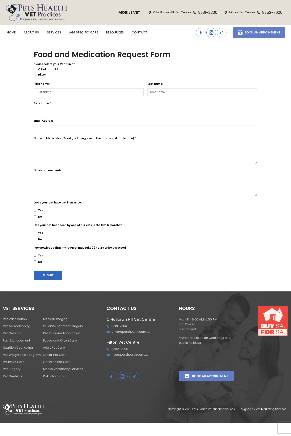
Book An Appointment (259, 32)
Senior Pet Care (54, 355)
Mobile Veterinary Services (63, 369)
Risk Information (55, 376)
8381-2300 (205, 12)
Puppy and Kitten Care (60, 340)
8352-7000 (269, 12)
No (38, 217)
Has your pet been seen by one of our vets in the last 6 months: (77, 225)
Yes (38, 210)
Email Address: (44, 121)
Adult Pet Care (54, 348)
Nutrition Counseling (18, 348)
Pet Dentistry (13, 376)
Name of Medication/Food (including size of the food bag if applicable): (84, 138)
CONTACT (139, 32)
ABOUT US (31, 32)
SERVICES (54, 32)
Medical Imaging (55, 319)
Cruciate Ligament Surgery (63, 326)
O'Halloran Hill (46, 69)
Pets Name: (42, 103)
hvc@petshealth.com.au (127, 354)
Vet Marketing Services (271, 409)
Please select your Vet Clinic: (54, 64)
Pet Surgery (11, 369)
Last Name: (155, 84)
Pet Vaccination (15, 319)
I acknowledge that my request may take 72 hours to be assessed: (80, 248)
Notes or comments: (48, 170)
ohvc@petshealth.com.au (128, 331)
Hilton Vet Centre (239, 12)
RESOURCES (115, 32)
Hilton (40, 74)
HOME (11, 32)
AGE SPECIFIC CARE (83, 32)
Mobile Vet (129, 12)
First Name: (42, 84)
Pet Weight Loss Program (22, 355)
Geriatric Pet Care (56, 362)
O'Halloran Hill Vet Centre (169, 12)
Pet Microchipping (16, 326)
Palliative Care (13, 362)
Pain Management (16, 340)
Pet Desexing (12, 333)
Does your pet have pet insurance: (58, 202)
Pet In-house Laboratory (61, 333)
